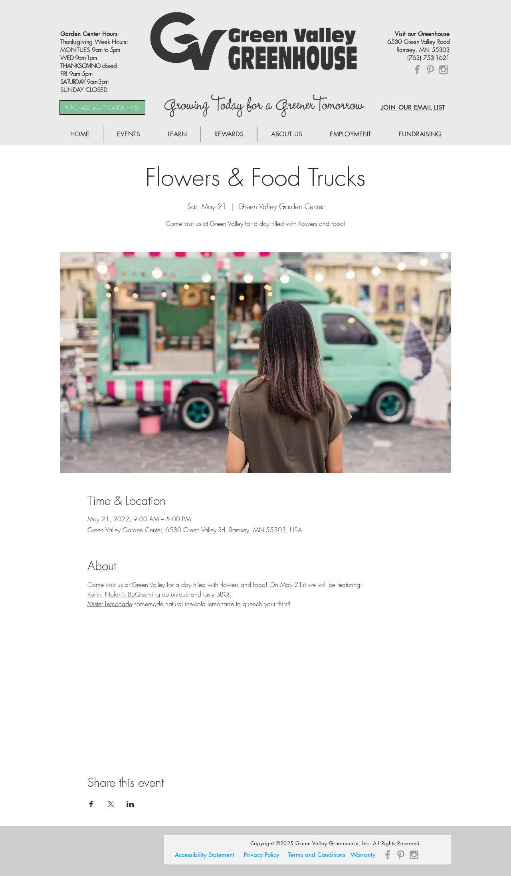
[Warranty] (363, 855)
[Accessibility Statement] (205, 855)
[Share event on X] (111, 804)
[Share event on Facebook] (91, 804)
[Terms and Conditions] (316, 855)
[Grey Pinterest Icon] (430, 70)
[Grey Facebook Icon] (417, 70)
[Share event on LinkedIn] (130, 804)
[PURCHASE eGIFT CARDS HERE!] (102, 107)
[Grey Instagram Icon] (444, 70)
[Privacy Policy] (261, 855)
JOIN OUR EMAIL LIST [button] (413, 107)
